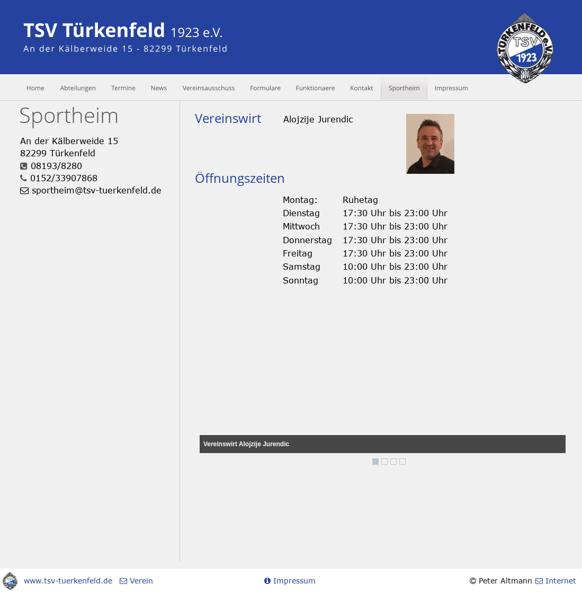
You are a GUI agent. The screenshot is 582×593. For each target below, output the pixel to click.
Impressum (293, 580)
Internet (559, 580)
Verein (140, 580)
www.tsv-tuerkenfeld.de (68, 580)
